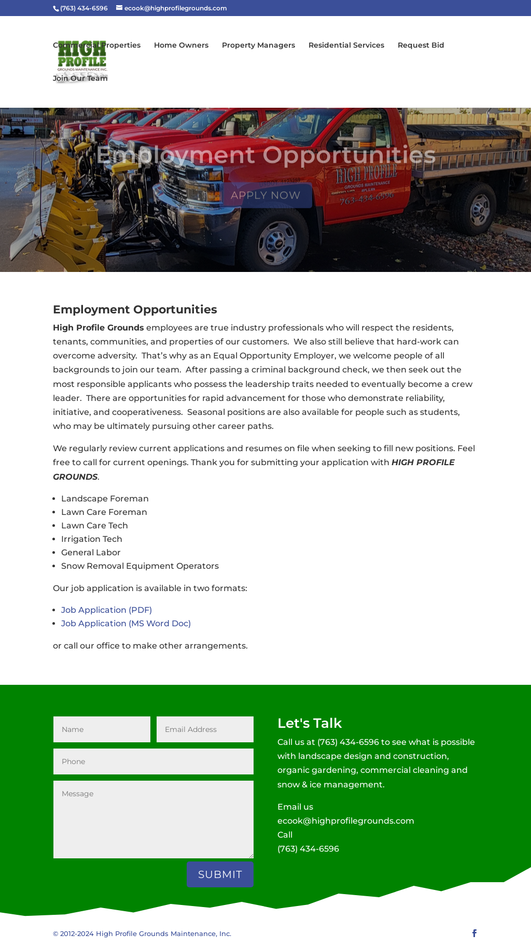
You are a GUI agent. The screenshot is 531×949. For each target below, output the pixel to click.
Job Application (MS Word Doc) (126, 623)
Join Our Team (80, 79)
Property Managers (258, 45)
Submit (220, 874)
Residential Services (346, 45)
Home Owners (181, 45)
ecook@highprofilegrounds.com (345, 821)
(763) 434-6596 (348, 742)
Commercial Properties (97, 45)
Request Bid (421, 45)
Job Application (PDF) (106, 610)
